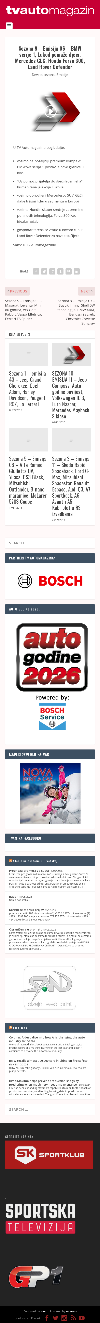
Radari (13, 896)
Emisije (62, 74)
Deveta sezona (43, 74)
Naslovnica (22, 1318)
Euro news (20, 1027)
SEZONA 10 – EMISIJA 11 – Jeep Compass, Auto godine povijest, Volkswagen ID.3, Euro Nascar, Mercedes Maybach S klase (70, 394)
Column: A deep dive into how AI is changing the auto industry (47, 1039)
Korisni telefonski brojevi (26, 910)
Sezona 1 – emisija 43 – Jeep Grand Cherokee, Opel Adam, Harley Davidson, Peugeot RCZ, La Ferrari (27, 388)
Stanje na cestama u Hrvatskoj (35, 861)
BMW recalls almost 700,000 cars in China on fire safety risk (48, 1062)
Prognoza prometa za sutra (29, 871)
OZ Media (71, 1311)
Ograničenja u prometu (25, 929)
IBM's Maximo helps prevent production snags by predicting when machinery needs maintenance (44, 1082)
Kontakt (35, 1318)
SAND (43, 1311)
